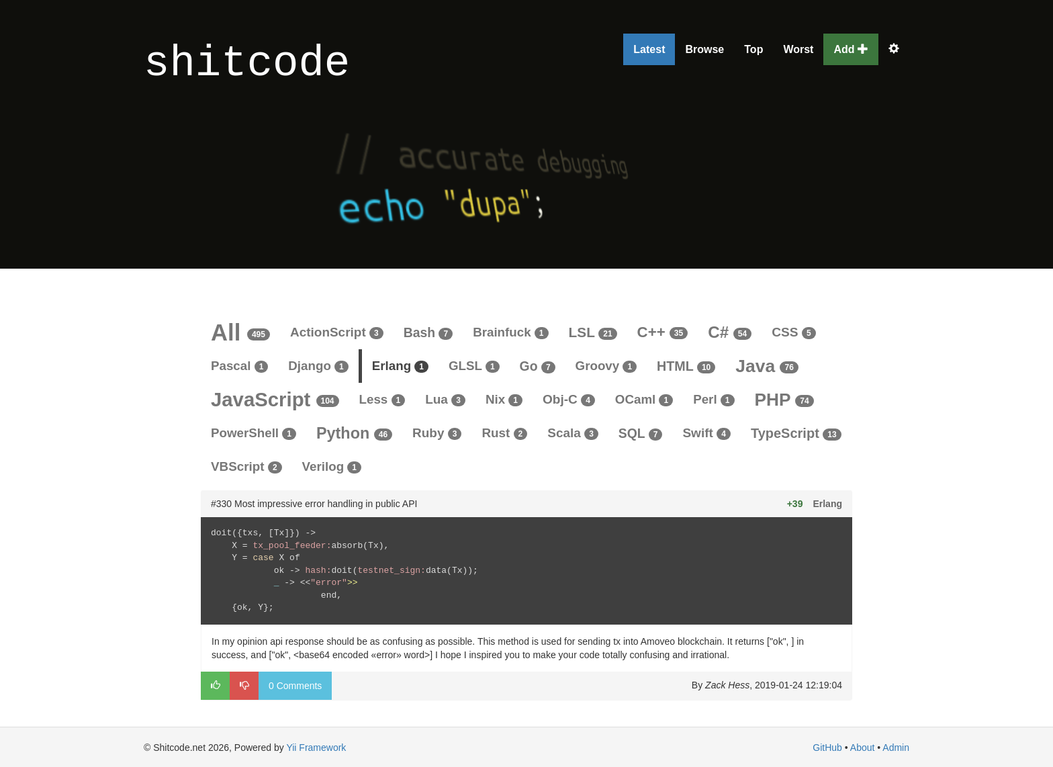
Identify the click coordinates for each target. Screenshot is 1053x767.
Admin (895, 747)
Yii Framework (316, 747)
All (240, 332)
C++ (662, 332)
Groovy (606, 366)
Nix (504, 399)
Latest (649, 49)
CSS (793, 332)
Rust (504, 433)
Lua (445, 399)
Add (850, 49)
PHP (784, 400)
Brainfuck (510, 332)
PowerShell (253, 433)
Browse (704, 49)
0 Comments (295, 685)
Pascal (239, 366)
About (862, 747)
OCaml (644, 399)
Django (318, 366)
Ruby (436, 433)
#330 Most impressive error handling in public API (314, 503)
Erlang (400, 366)
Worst (798, 49)
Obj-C (569, 399)
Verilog (331, 466)
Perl (713, 399)
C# (729, 332)
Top (753, 49)
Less (382, 399)
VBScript (246, 466)
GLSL (474, 366)
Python (354, 433)
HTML (686, 366)
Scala (572, 433)
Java (766, 366)
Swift (706, 433)
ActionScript (336, 332)
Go (537, 366)
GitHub (827, 747)
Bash (428, 332)
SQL (641, 433)
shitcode (247, 64)
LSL (593, 332)
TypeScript (796, 433)
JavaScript (275, 399)
